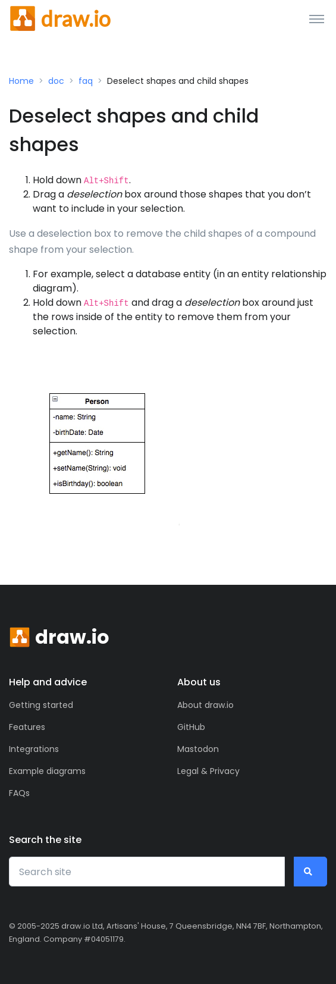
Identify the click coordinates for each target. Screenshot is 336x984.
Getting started (41, 705)
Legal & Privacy (208, 771)
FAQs (19, 793)
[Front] (60, 18)
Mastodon (198, 749)
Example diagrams (47, 771)
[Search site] (147, 871)
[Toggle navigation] (316, 18)
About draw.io (205, 705)
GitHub (191, 727)
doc (56, 81)
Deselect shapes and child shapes (178, 81)
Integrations (34, 749)
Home (21, 81)
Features (27, 727)
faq (85, 81)
